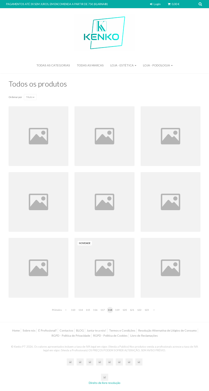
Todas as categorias (53, 65)
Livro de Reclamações (144, 335)
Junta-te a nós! (96, 330)
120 (124, 309)
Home (16, 330)
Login (155, 4)
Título (30, 97)
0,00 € (173, 4)
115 (88, 309)
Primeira (57, 309)
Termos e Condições (122, 330)
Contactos (66, 330)
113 (73, 309)
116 (95, 309)
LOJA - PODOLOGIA (158, 65)
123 (147, 309)
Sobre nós (29, 330)
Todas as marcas (90, 65)
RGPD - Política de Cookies (110, 335)
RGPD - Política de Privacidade (70, 335)
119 (117, 309)
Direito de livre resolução (104, 382)
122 (139, 309)
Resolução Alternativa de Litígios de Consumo (167, 330)
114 (80, 309)
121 (132, 309)
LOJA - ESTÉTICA (123, 65)
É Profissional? (47, 330)
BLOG (80, 330)
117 (102, 309)
